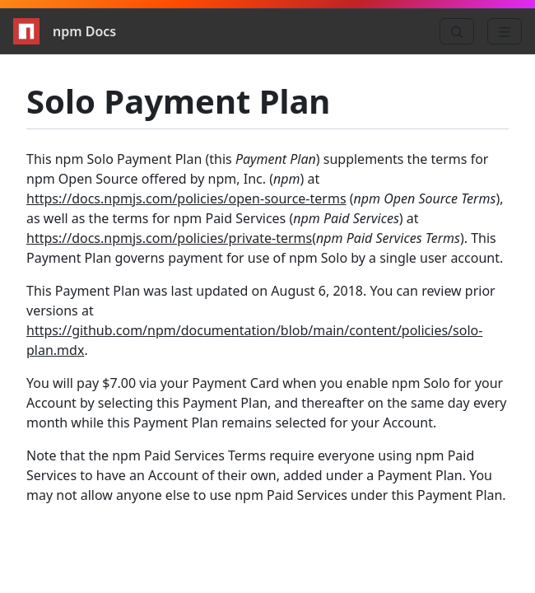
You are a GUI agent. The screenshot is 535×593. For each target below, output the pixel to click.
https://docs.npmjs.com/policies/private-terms (169, 238)
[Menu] (504, 31)
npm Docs (64, 31)
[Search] (457, 31)
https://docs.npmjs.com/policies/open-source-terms (186, 198)
